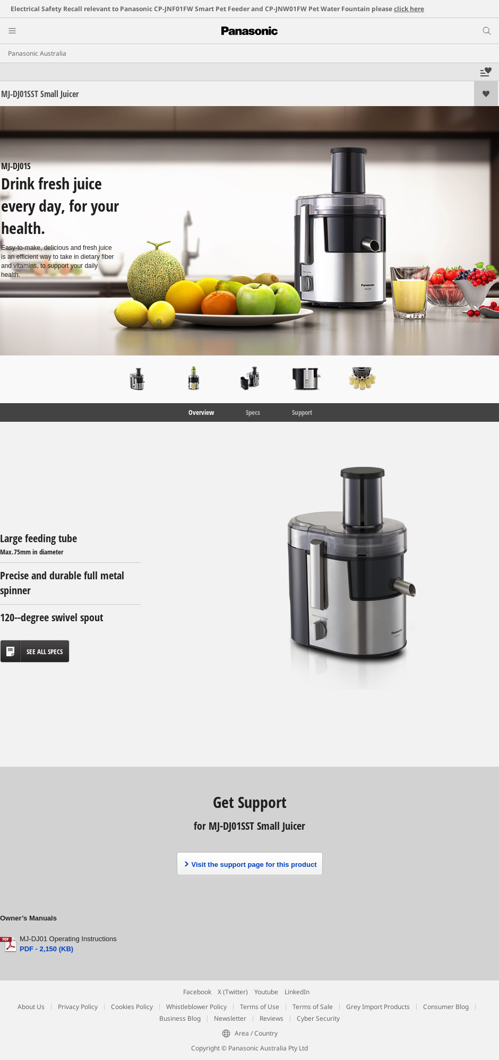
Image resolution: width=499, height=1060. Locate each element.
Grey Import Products (378, 1006)
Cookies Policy (132, 1006)
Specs (253, 412)
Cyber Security (318, 1018)
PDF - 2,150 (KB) (46, 949)
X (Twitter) (233, 991)
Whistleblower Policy (196, 1006)
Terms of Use (259, 1006)
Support (302, 412)
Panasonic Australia (37, 53)
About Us (31, 1006)
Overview (200, 412)
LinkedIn (297, 991)
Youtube (266, 991)
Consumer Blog (446, 1006)
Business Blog (180, 1018)
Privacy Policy (78, 1006)
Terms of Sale (312, 1006)
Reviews (271, 1018)
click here (409, 8)
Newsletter (230, 1018)
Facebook (197, 991)
